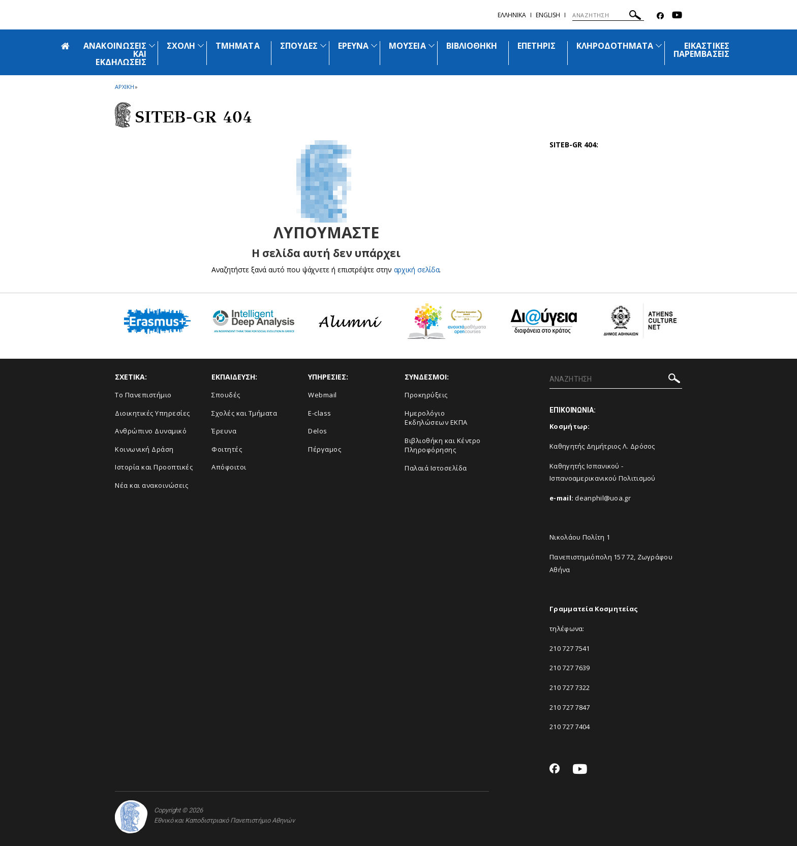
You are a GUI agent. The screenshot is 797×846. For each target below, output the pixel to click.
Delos (317, 430)
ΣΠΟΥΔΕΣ (299, 45)
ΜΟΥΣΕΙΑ (407, 45)
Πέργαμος (324, 449)
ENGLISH (548, 15)
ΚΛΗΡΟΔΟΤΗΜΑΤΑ (615, 45)
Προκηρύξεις (426, 394)
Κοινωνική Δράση (144, 449)
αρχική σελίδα (416, 269)
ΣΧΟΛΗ (181, 45)
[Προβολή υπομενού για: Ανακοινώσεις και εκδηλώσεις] (152, 45)
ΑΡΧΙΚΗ (124, 86)
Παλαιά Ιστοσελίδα (436, 468)
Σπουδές (225, 394)
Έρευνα (223, 430)
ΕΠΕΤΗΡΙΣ (536, 45)
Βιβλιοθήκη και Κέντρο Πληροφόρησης (443, 445)
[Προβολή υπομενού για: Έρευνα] (374, 45)
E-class (319, 413)
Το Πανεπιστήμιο (143, 394)
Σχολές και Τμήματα (244, 413)
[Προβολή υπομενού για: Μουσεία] (431, 45)
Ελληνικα (512, 15)
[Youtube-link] (677, 16)
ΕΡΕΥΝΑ (353, 45)
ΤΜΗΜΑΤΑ (237, 45)
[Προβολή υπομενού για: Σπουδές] (323, 45)
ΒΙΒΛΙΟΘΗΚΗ (472, 45)
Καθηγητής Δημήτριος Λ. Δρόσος (602, 446)
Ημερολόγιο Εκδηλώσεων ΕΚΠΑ (436, 418)
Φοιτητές (226, 449)
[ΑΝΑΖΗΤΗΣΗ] (608, 15)
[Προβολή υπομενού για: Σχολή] (200, 45)
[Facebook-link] (660, 16)
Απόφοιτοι (229, 467)
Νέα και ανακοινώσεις (151, 485)
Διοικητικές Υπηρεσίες (152, 413)
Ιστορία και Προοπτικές (154, 467)
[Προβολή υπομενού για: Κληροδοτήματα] (658, 45)
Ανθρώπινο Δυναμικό (151, 430)
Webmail (322, 394)
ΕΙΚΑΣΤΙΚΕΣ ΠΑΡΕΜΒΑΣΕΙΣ (701, 49)
